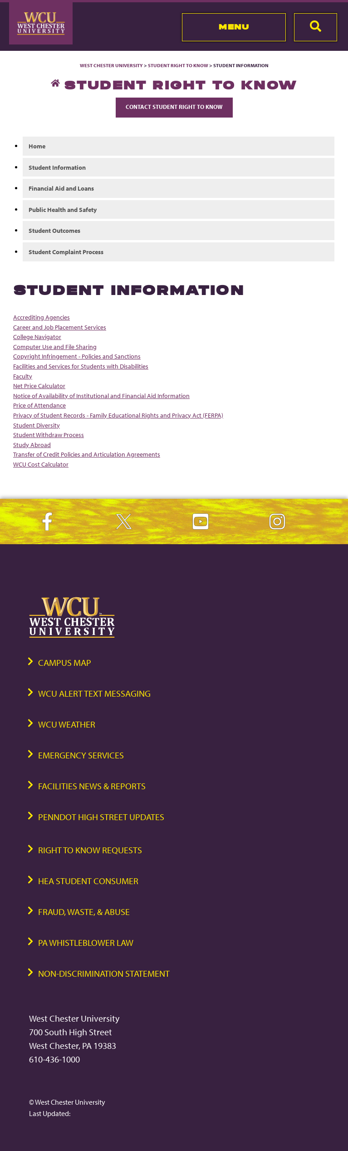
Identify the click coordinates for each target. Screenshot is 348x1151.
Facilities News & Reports (92, 786)
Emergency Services (81, 755)
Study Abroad (32, 444)
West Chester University (111, 65)
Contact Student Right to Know (174, 106)
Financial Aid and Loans (61, 188)
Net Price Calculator (39, 385)
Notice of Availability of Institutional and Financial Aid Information (101, 395)
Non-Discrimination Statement (104, 973)
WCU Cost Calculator (41, 464)
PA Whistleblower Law (85, 942)
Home (37, 146)
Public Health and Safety (63, 209)
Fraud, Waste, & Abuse (84, 911)
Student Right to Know (178, 65)
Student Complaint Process (66, 251)
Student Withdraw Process (48, 434)
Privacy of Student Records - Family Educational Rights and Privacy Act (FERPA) (118, 415)
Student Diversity (36, 425)
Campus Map (64, 662)
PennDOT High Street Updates (101, 816)
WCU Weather (66, 724)
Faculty (22, 376)
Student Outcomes (54, 230)
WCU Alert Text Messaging (94, 693)
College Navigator (37, 336)
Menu (234, 27)
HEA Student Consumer (88, 880)
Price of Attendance (39, 405)
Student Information (57, 167)
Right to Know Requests (90, 850)
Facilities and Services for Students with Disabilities (80, 366)
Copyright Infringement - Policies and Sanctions (77, 356)
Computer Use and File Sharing (55, 346)
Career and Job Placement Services (59, 327)
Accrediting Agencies (41, 317)
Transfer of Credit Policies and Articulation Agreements (86, 454)
